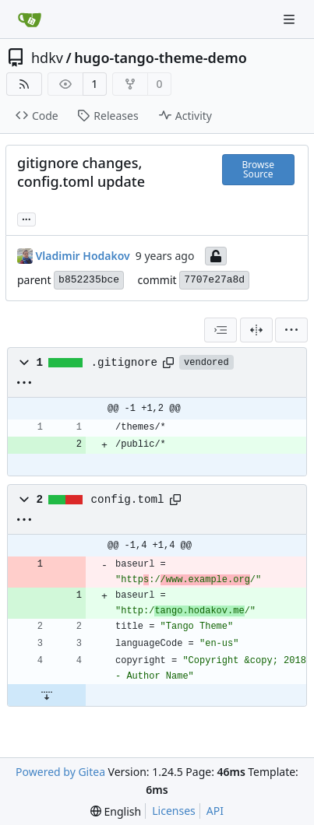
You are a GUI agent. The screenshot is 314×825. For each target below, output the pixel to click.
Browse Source (258, 169)
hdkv (47, 57)
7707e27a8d (214, 280)
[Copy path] (168, 363)
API (215, 810)
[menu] (291, 330)
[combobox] (220, 330)
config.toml (127, 499)
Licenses (174, 810)
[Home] (29, 19)
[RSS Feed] (24, 84)
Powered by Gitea (60, 771)
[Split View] (256, 330)
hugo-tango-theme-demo (160, 57)
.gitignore (124, 362)
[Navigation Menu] (290, 19)
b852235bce (88, 280)
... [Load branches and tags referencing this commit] (26, 217)
